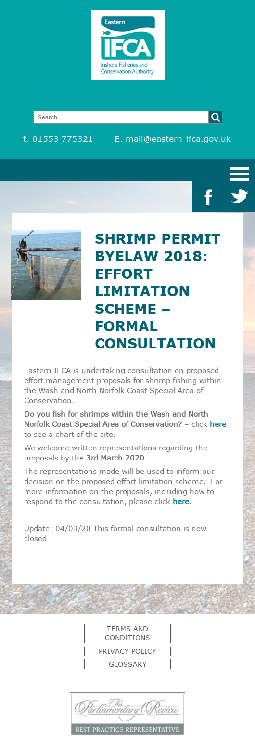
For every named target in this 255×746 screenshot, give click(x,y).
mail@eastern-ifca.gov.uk (178, 139)
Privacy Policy (127, 651)
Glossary (128, 664)
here (218, 424)
